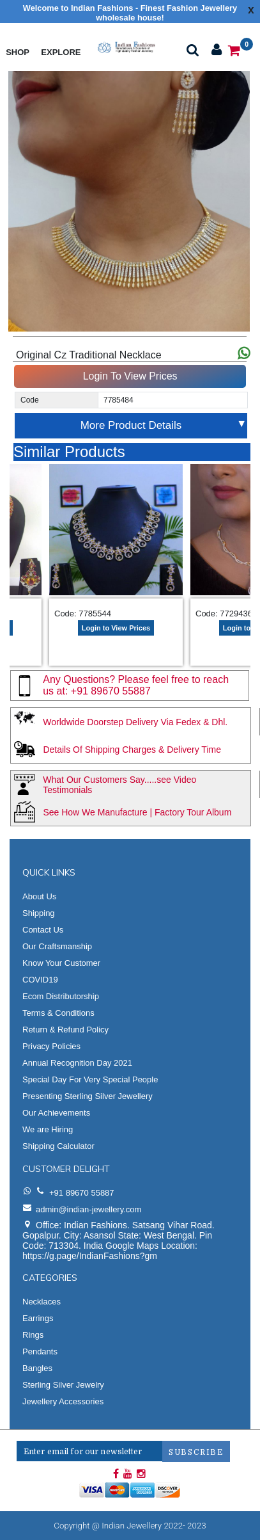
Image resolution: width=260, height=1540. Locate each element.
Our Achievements (56, 1113)
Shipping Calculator (58, 1146)
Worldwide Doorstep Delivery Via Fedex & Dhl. (135, 722)
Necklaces (41, 1301)
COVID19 (40, 979)
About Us (39, 896)
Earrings (37, 1318)
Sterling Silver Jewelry (63, 1385)
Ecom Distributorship (60, 996)
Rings (32, 1335)
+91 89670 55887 (111, 691)
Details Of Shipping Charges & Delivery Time (132, 749)
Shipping (38, 913)
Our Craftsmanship (57, 946)
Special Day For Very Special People (90, 1079)
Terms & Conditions (58, 1013)
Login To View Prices (130, 376)
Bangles (37, 1368)
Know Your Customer (61, 963)
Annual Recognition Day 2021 (77, 1063)
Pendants (39, 1351)
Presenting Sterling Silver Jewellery (87, 1096)
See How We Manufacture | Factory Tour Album (137, 812)
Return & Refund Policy (65, 1029)
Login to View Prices (116, 628)
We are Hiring (47, 1129)
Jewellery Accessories (62, 1401)
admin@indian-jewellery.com (88, 1209)
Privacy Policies (51, 1046)
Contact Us (42, 929)
